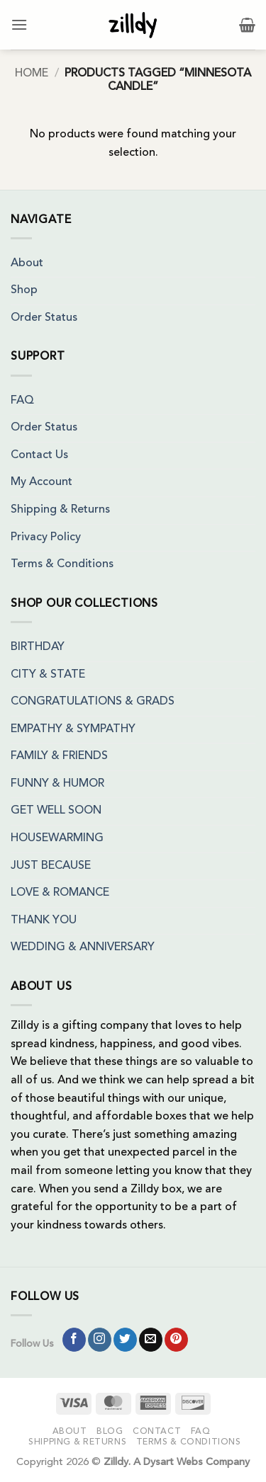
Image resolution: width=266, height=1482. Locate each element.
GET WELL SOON (56, 810)
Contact (157, 1431)
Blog (109, 1431)
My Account (41, 482)
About (27, 263)
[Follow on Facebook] (74, 1340)
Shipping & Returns (60, 509)
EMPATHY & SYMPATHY (73, 729)
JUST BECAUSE (51, 866)
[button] (19, 24)
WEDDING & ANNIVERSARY (83, 947)
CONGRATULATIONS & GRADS (92, 701)
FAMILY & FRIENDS (59, 756)
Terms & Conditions (62, 564)
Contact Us (39, 455)
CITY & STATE (48, 674)
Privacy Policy (46, 537)
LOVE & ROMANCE (60, 893)
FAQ (22, 400)
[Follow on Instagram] (99, 1340)
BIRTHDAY (38, 647)
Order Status (44, 318)
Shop (24, 290)
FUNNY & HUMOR (57, 784)
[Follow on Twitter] (125, 1340)
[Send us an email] (150, 1340)
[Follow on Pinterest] (176, 1340)
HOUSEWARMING (57, 838)
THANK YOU (44, 920)
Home (31, 73)
